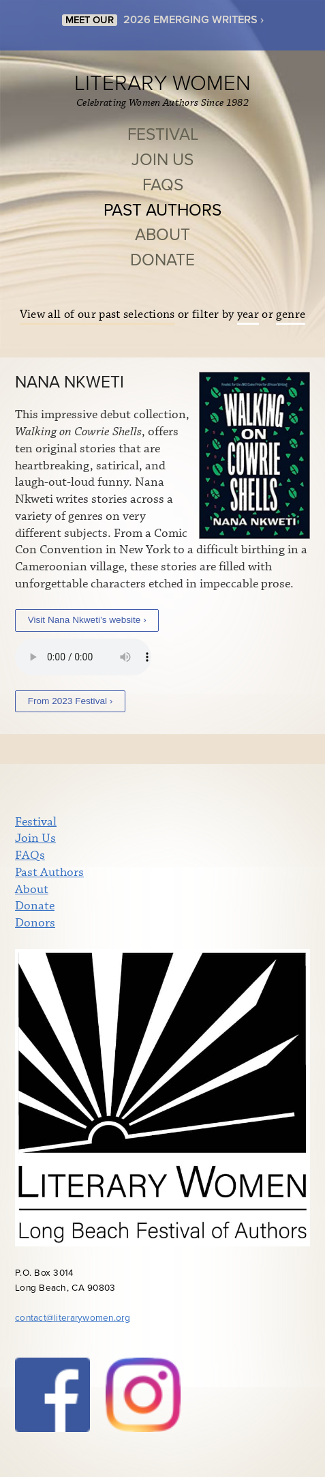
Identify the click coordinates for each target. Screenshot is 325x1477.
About (162, 235)
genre (290, 315)
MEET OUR (89, 20)
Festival (162, 135)
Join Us (162, 160)
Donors (35, 923)
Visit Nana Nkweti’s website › (87, 620)
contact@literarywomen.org (72, 1318)
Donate (162, 260)
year (248, 315)
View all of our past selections (97, 315)
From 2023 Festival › (70, 701)
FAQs (162, 185)
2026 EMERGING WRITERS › (193, 20)
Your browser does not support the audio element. (83, 657)
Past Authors (162, 210)
